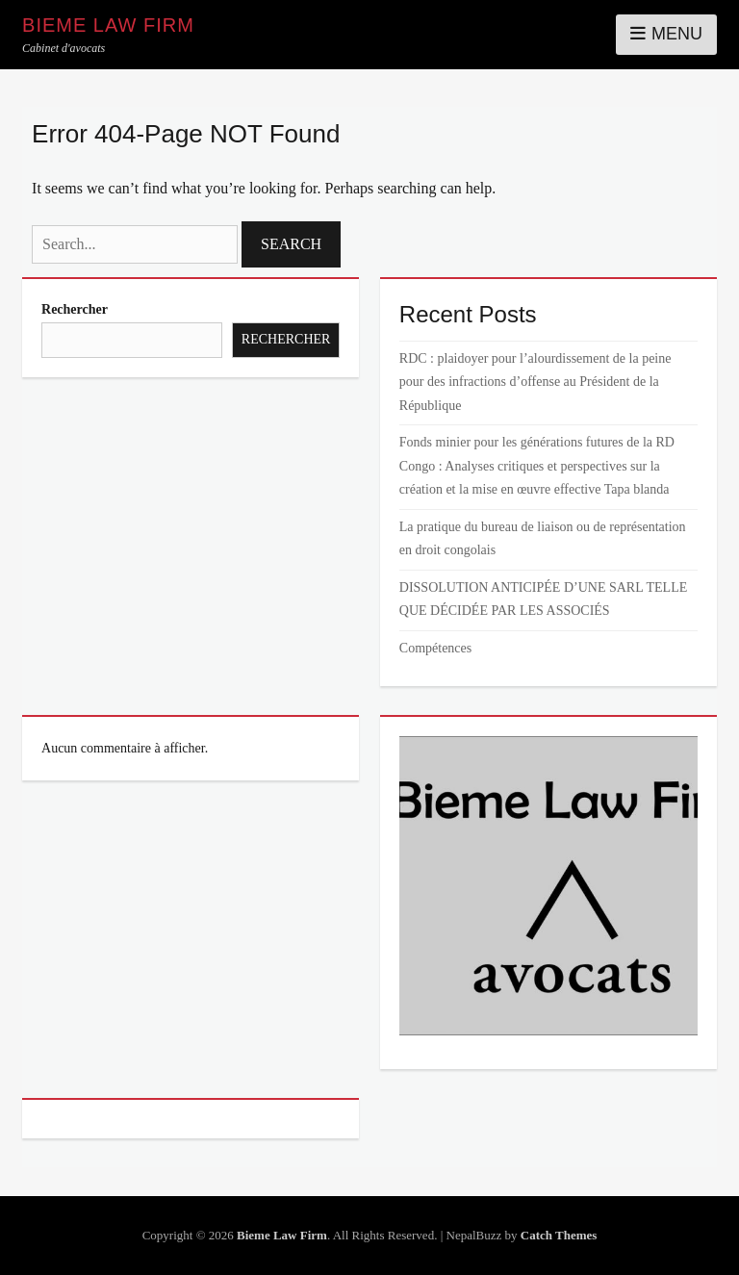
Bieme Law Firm (108, 25)
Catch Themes (559, 1235)
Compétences (435, 648)
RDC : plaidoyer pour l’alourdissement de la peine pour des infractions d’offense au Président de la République (535, 382)
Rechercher (74, 309)
